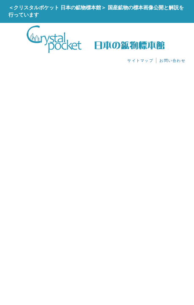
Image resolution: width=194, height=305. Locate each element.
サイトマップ (140, 60)
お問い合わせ (172, 60)
